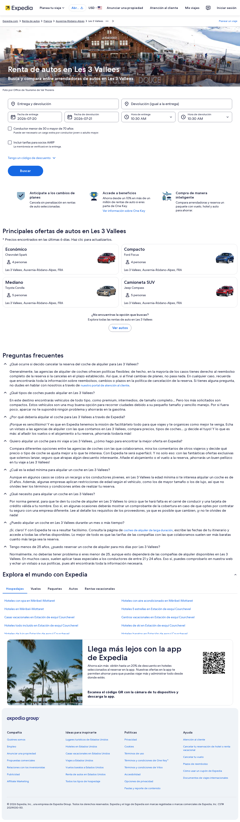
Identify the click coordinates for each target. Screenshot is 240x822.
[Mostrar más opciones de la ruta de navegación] (107, 21)
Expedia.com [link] (10, 21)
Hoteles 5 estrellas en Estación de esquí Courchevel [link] (156, 609)
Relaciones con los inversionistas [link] (26, 767)
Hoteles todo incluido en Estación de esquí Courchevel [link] (41, 625)
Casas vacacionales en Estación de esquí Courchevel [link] (39, 617)
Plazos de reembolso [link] (195, 764)
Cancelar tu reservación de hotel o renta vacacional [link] (206, 748)
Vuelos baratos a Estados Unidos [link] (85, 767)
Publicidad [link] (13, 774)
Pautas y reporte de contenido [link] (142, 788)
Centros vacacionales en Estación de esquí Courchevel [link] (157, 617)
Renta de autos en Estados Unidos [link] (86, 774)
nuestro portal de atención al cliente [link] (105, 385)
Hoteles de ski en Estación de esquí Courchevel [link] (153, 625)
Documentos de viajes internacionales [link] (205, 778)
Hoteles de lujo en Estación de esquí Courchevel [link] (36, 634)
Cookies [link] (129, 746)
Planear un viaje (228, 21)
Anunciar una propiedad (125, 8)
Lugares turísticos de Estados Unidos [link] (87, 739)
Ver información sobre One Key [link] (124, 211)
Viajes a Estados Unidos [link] (79, 760)
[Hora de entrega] (148, 117)
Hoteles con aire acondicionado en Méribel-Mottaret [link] (157, 601)
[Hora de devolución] (205, 117)
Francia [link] (48, 21)
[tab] (15, 588)
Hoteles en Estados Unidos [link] (81, 746)
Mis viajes (192, 8)
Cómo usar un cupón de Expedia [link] (202, 771)
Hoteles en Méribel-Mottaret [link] (24, 609)
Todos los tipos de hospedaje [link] (83, 781)
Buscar (25, 171)
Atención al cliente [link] (194, 739)
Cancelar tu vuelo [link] (193, 757)
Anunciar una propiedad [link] (21, 753)
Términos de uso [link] (134, 753)
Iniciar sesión (227, 8)
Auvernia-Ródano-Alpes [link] (70, 21)
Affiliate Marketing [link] (18, 781)
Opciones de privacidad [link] (138, 781)
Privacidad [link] (130, 739)
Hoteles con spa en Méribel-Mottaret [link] (29, 601)
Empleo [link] (11, 746)
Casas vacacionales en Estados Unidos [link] (88, 753)
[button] (120, 157)
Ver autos (120, 328)
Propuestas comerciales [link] (21, 760)
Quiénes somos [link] (16, 739)
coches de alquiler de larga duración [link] (148, 530)
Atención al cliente (164, 8)
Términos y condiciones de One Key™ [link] (146, 760)
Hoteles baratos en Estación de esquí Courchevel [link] (154, 634)
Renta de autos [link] (31, 21)
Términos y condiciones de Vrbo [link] (143, 767)
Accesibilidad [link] (132, 774)
